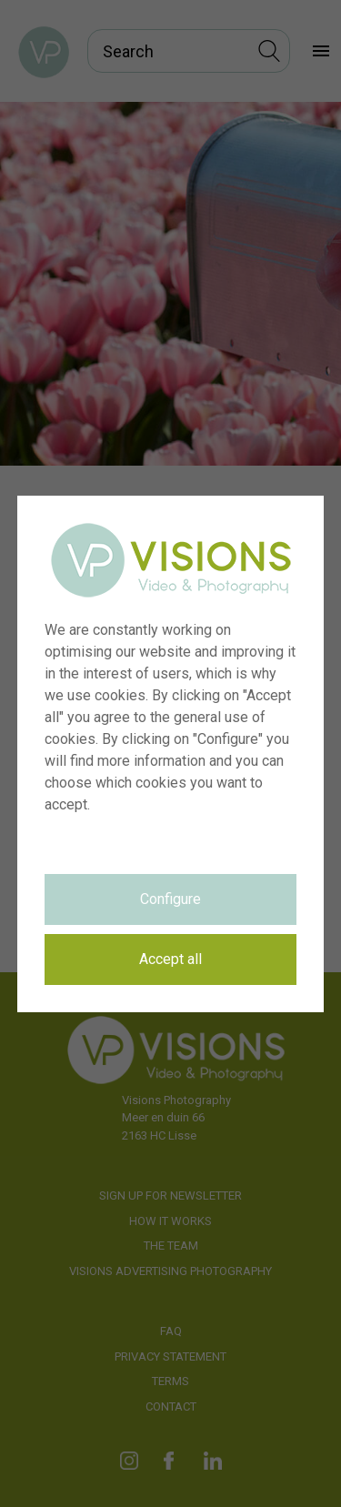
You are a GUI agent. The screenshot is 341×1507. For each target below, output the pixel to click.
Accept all (170, 959)
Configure (170, 899)
